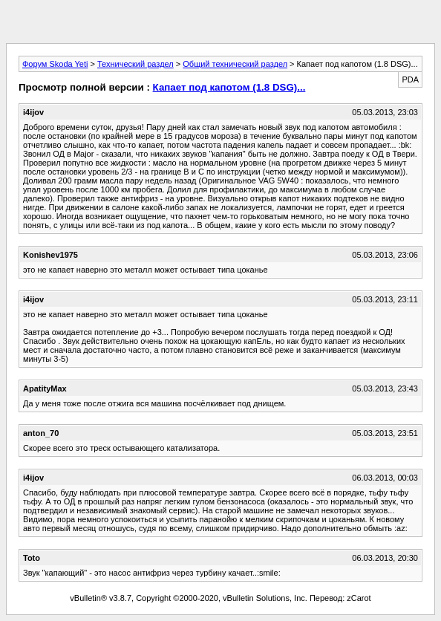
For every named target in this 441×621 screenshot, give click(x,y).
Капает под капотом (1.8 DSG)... (229, 87)
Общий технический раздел (235, 63)
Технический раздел (135, 63)
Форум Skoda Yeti (55, 63)
